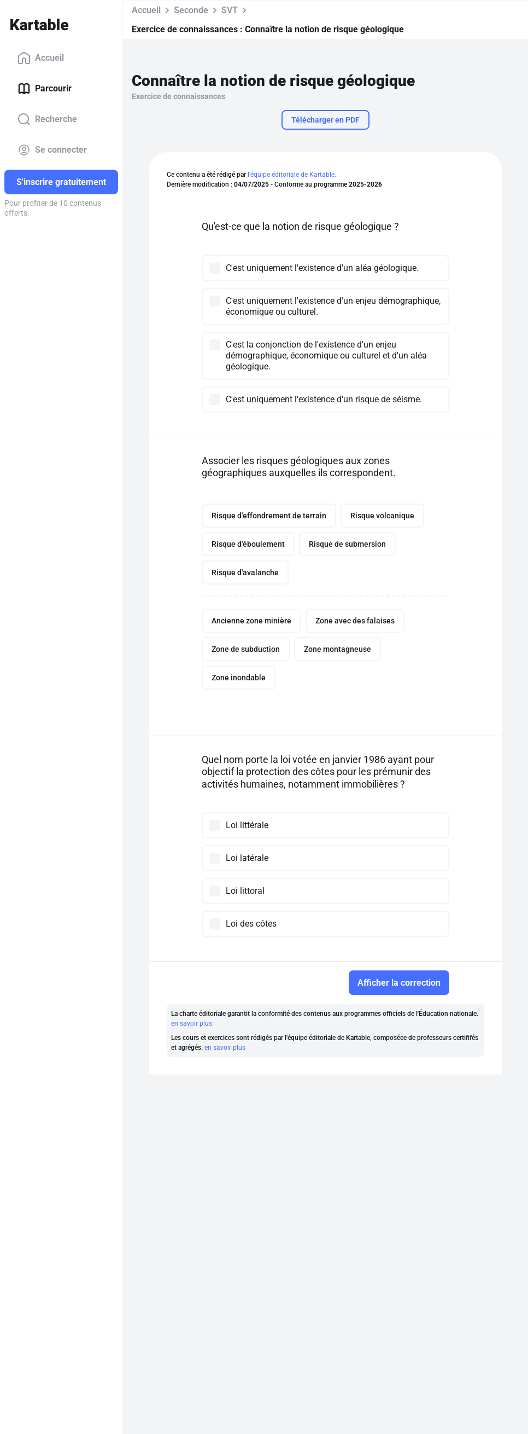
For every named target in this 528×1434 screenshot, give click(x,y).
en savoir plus (191, 1023)
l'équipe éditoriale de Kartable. (292, 174)
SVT (229, 10)
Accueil (40, 58)
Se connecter (52, 150)
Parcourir (44, 88)
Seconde (191, 10)
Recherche (47, 119)
